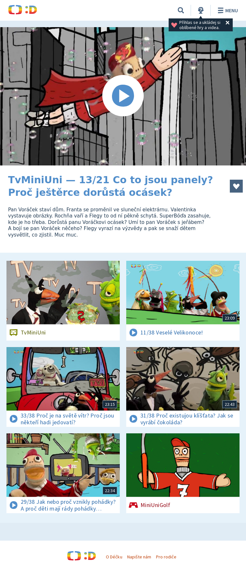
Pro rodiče (166, 557)
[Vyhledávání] (181, 10)
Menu (227, 10)
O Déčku (114, 557)
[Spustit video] (123, 96)
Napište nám (139, 557)
